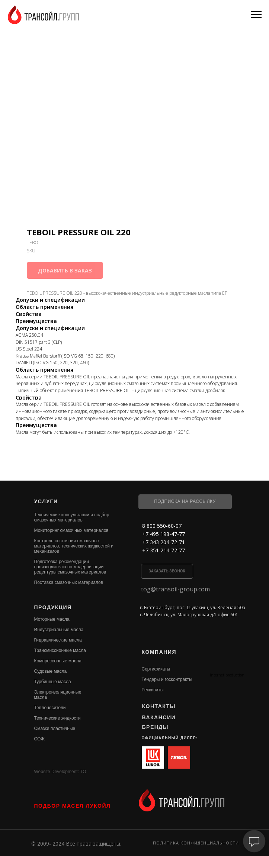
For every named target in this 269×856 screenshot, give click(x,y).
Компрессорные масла (57, 660)
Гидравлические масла (58, 640)
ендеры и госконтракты (168, 679)
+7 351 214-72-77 (163, 550)
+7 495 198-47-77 (163, 533)
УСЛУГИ (46, 501)
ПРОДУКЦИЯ (53, 607)
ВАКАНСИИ (159, 717)
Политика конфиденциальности (196, 843)
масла (40, 697)
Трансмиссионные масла (60, 650)
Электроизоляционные (57, 692)
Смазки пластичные (55, 728)
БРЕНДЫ (155, 727)
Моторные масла (52, 619)
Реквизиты (153, 689)
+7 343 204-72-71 (163, 542)
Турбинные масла (52, 681)
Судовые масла (50, 671)
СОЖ (39, 739)
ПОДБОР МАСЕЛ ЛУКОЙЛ (72, 806)
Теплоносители (50, 707)
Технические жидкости (57, 718)
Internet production (227, 675)
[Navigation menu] (256, 15)
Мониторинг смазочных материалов (71, 530)
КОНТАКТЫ (159, 706)
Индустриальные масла (59, 629)
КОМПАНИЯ (159, 652)
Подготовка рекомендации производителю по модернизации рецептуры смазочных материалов (70, 567)
